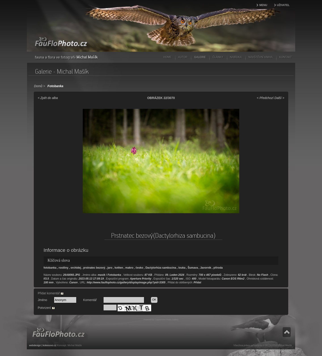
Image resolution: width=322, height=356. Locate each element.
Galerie (200, 57)
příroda (218, 267)
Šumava (193, 267)
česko (139, 267)
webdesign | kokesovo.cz (42, 345)
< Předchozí (265, 98)
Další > (279, 98)
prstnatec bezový (94, 267)
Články (217, 57)
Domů (38, 86)
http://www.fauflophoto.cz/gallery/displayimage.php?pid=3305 (126, 282)
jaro (109, 267)
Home (167, 57)
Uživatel (283, 5)
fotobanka (50, 267)
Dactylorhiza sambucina (160, 267)
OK (154, 299)
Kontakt (285, 57)
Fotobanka (55, 86)
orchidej (75, 267)
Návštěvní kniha (260, 57)
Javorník (205, 267)
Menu (263, 5)
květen (118, 267)
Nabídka (236, 57)
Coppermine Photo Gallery (166, 319)
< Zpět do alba (48, 98)
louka (181, 267)
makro (129, 267)
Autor (183, 57)
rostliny (63, 267)
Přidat (197, 282)
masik (101, 274)
